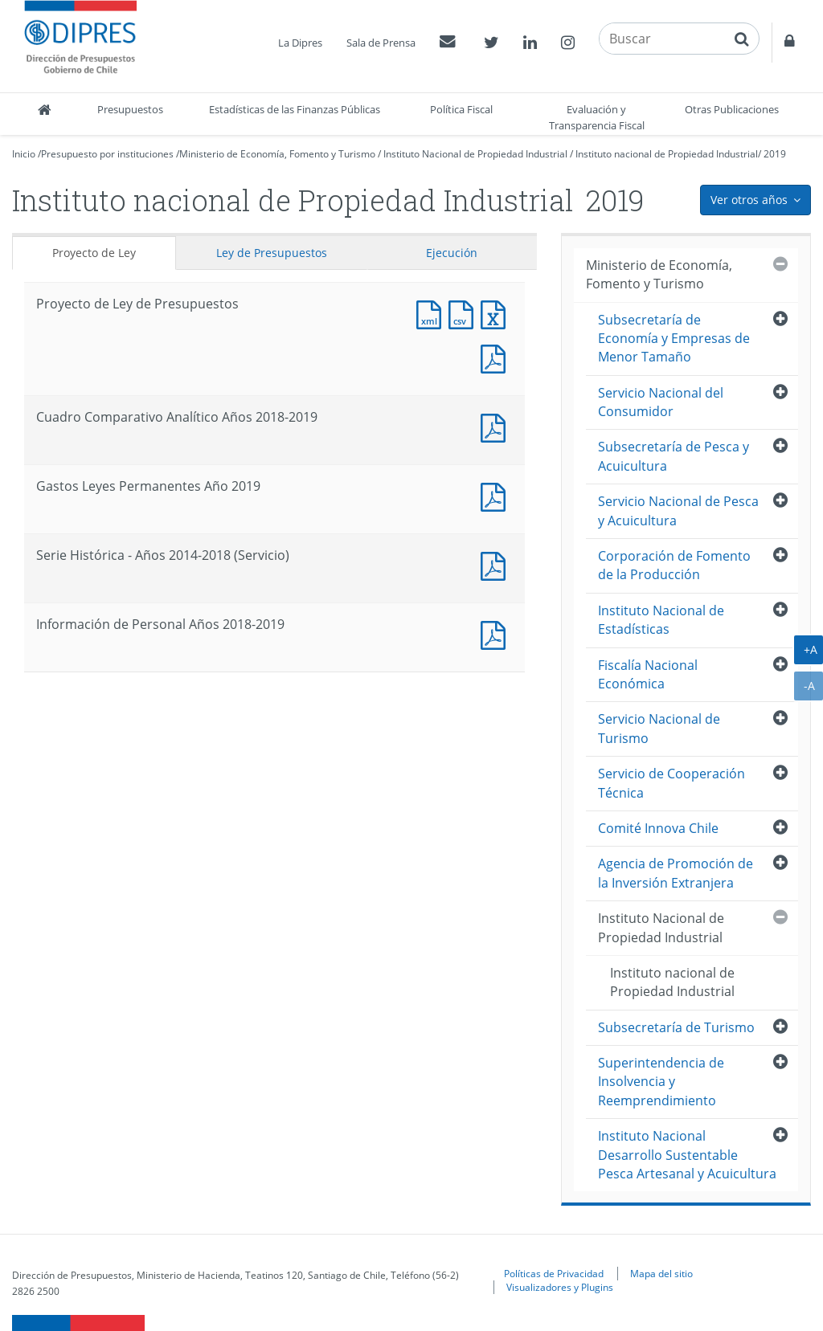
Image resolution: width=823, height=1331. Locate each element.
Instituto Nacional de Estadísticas (661, 620)
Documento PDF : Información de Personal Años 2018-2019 (497, 633)
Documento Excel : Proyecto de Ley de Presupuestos (497, 313)
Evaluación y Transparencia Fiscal (597, 117)
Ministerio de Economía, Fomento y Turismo (277, 154)
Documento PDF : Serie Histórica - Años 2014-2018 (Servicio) (497, 564)
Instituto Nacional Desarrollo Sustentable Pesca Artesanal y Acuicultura (687, 1154)
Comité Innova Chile (658, 828)
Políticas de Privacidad (554, 1273)
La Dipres (300, 42)
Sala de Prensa (381, 42)
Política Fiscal (461, 109)
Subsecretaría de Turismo (676, 1027)
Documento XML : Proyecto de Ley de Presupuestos (432, 313)
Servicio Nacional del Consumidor (660, 402)
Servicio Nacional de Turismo (659, 728)
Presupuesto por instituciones (107, 154)
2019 (775, 154)
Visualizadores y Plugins (559, 1286)
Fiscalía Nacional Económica (648, 674)
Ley (271, 252)
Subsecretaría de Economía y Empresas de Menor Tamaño (674, 338)
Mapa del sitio (661, 1273)
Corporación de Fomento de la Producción (674, 565)
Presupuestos (130, 109)
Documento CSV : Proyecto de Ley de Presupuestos (464, 313)
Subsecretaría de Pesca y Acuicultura (673, 456)
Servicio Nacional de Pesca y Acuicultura (678, 510)
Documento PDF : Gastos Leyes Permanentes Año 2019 (497, 495)
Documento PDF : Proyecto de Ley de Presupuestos (497, 357)
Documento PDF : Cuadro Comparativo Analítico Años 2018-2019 (497, 426)
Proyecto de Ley (94, 252)
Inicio (23, 154)
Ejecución (451, 252)
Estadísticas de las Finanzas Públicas (294, 109)
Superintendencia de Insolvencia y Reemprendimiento (661, 1081)
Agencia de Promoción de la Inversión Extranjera (675, 873)
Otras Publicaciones (732, 109)
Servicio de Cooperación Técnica (671, 783)
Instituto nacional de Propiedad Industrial (666, 154)
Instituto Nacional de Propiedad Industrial (475, 154)
